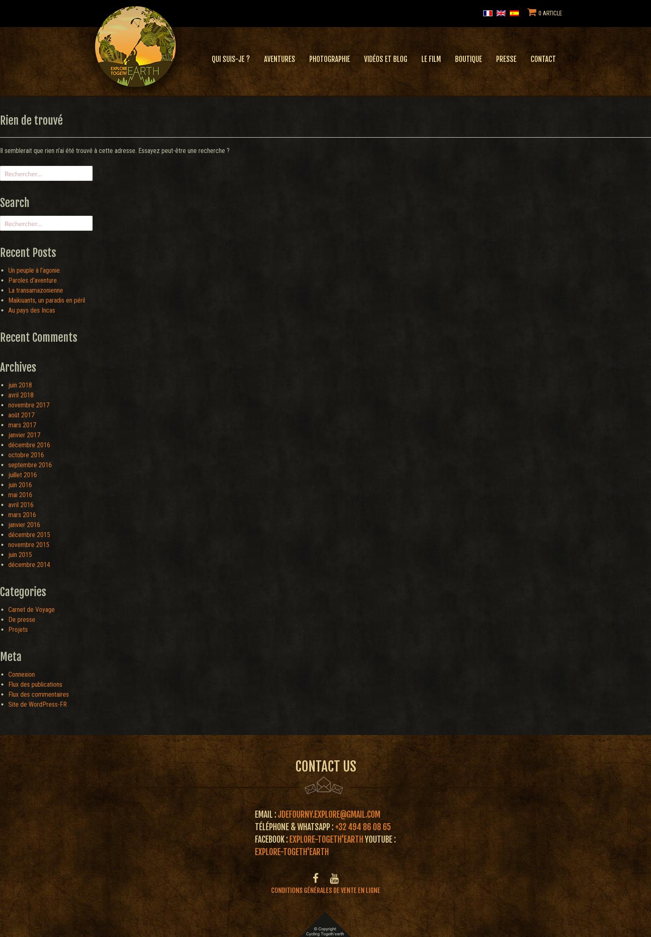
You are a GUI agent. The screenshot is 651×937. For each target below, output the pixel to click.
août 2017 (21, 415)
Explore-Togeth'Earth (326, 839)
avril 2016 (21, 505)
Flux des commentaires (38, 694)
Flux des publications (35, 684)
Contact (543, 59)
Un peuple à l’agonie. (34, 270)
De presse (21, 620)
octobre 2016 (26, 455)
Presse (506, 59)
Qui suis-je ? (231, 59)
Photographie (329, 59)
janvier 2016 (24, 525)
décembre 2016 (29, 445)
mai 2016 (20, 495)
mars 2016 (22, 515)
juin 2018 (20, 385)
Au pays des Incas (31, 310)
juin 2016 (20, 485)
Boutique (468, 59)
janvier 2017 (24, 435)
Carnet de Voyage (31, 610)
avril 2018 (21, 395)
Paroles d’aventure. (33, 280)
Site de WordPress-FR (37, 704)
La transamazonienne (35, 290)
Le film (431, 59)
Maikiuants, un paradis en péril (46, 300)
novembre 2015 (28, 545)
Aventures (279, 59)
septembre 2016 (30, 465)
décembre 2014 (29, 565)
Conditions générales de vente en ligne (325, 890)
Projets (18, 630)
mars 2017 (22, 425)
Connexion (21, 674)
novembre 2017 (28, 405)
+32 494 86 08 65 (363, 827)
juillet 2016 (22, 475)
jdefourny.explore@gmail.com (329, 814)
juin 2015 (20, 555)
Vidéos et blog (385, 59)
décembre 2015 (29, 535)
